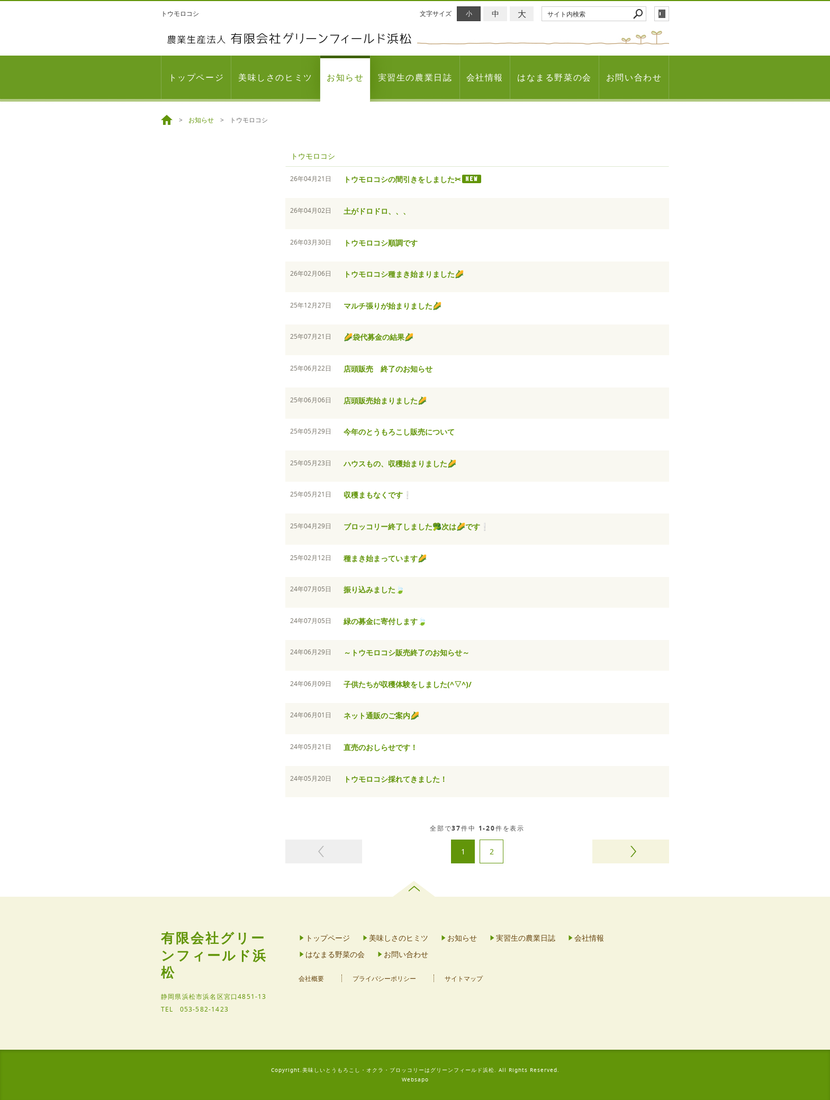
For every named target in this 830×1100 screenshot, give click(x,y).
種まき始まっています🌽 (385, 558)
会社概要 (311, 978)
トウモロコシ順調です (381, 243)
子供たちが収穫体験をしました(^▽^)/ (408, 684)
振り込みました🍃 (374, 589)
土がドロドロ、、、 (377, 211)
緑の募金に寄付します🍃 (385, 621)
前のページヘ (323, 851)
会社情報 (484, 77)
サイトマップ (464, 978)
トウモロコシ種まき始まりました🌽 (404, 274)
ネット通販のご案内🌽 (381, 715)
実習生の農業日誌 (415, 77)
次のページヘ (630, 851)
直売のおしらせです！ (381, 747)
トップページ (196, 77)
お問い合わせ (634, 77)
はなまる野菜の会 (554, 77)
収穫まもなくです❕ (378, 495)
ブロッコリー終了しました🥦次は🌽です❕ (416, 526)
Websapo (415, 1079)
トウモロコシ (313, 156)
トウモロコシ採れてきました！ (395, 779)
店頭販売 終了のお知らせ (388, 369)
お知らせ (345, 77)
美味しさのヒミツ (275, 77)
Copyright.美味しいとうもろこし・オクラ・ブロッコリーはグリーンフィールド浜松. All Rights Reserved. (415, 1070)
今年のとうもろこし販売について (399, 432)
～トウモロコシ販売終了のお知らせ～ (407, 652)
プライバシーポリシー (384, 978)
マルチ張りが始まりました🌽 (392, 306)
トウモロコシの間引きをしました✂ (402, 179)
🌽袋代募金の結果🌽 (378, 337)
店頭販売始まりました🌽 (385, 400)
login (661, 13)
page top (415, 889)
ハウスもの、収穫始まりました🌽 (400, 463)
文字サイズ (436, 13)
